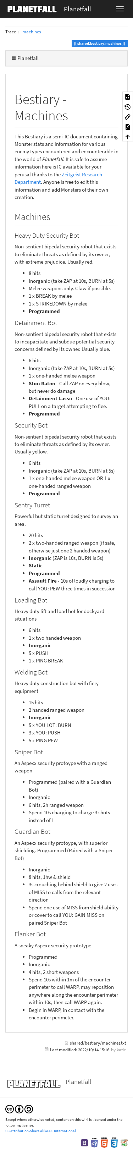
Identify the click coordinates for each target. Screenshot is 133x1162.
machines (31, 32)
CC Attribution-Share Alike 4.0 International (40, 1130)
